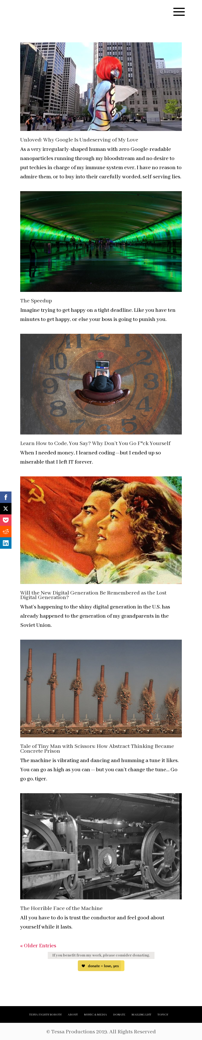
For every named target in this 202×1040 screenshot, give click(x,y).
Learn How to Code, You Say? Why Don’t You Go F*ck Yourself (95, 443)
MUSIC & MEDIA (95, 1015)
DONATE (119, 1015)
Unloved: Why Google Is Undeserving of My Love (79, 140)
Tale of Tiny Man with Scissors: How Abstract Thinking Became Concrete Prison (97, 749)
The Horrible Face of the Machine (61, 908)
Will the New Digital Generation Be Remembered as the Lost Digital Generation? (93, 595)
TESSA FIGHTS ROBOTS (45, 1015)
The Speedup (36, 300)
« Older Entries (38, 945)
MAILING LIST (141, 1015)
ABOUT (73, 1015)
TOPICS (162, 1015)
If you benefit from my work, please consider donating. (101, 955)
